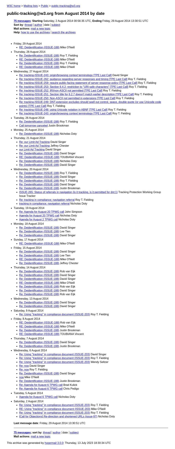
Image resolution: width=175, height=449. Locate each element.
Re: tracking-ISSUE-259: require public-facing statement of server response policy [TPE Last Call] (78, 82)
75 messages (22, 20)
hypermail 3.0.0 (54, 442)
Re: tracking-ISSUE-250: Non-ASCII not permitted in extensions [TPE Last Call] (67, 98)
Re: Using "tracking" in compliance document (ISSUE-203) (54, 314)
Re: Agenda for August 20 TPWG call (41, 211)
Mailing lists (31, 5)
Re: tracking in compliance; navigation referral (47, 199)
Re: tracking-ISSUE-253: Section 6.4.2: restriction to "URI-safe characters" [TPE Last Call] (73, 86)
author (38, 24)
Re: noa (24, 365)
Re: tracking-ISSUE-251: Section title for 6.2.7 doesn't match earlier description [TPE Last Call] (76, 94)
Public (44, 5)
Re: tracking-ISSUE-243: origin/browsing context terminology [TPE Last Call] (65, 75)
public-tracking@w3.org (65, 5)
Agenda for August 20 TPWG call (39, 215)
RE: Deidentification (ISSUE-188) (39, 47)
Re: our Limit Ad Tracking (34, 142)
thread (28, 24)
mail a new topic (40, 28)
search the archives (64, 32)
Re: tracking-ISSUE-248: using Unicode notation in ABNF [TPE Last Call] (63, 109)
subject (55, 24)
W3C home (14, 5)
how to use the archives (35, 32)
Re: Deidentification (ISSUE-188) (39, 55)
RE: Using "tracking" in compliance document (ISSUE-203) (54, 409)
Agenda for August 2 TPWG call (38, 219)
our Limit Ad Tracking (32, 149)
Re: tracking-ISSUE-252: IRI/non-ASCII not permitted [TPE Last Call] (60, 90)
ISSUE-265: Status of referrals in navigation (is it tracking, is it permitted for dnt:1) (68, 192)
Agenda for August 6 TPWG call (38, 396)
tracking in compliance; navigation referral (44, 203)
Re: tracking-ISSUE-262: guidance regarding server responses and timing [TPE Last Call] (73, 79)
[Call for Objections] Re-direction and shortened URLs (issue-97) (58, 416)
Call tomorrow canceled (33, 125)
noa (21, 377)
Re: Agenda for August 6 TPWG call (41, 384)
